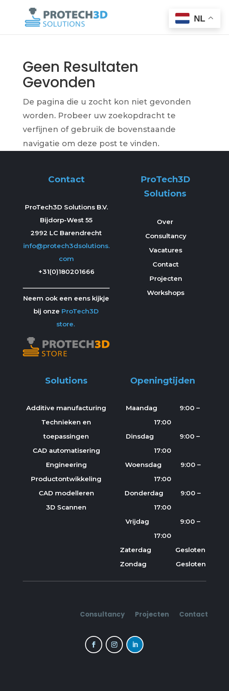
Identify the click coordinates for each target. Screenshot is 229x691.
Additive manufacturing (66, 408)
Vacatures (165, 250)
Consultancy (165, 236)
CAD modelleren (66, 493)
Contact (166, 264)
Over (166, 222)
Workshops (165, 293)
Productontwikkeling (66, 479)
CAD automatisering (66, 450)
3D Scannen (66, 507)
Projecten (166, 278)
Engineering (66, 465)
